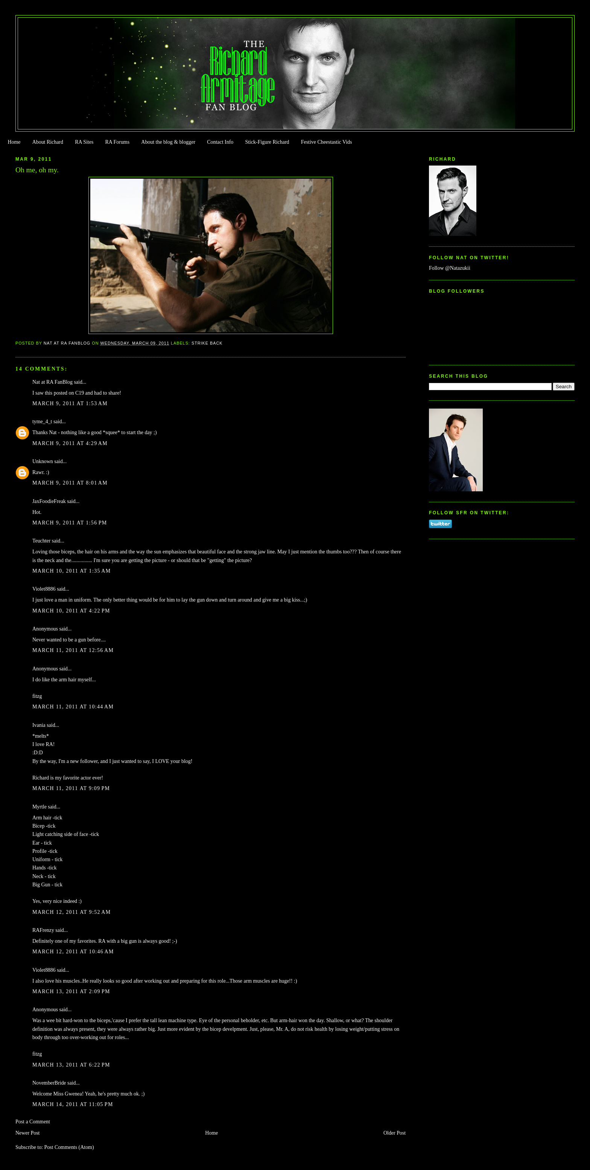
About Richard (47, 142)
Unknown (42, 461)
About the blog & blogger (168, 142)
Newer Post (27, 1133)
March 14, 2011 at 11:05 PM (72, 1104)
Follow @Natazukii (449, 268)
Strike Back (207, 343)
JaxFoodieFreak (49, 501)
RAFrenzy (43, 930)
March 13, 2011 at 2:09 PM (71, 991)
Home (14, 142)
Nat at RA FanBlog (52, 382)
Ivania (39, 725)
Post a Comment (32, 1121)
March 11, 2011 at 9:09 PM (71, 788)
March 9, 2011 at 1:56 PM (69, 523)
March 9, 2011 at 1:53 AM (70, 403)
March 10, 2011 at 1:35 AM (71, 571)
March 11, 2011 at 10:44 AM (73, 707)
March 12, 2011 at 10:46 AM (73, 951)
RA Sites (84, 142)
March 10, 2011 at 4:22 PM (71, 611)
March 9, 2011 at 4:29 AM (70, 443)
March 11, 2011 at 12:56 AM (73, 650)
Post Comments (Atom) (69, 1147)
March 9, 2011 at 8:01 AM (70, 483)
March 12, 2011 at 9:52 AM (71, 912)
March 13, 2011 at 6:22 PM (71, 1065)
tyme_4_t (42, 421)
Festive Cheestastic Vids (326, 142)
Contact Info (220, 142)
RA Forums (117, 142)
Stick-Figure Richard (267, 142)
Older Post (394, 1133)
